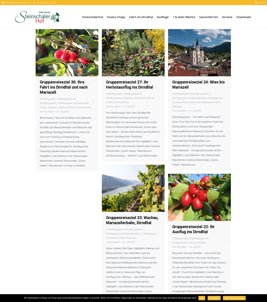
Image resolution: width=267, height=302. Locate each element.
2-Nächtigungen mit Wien (208, 102)
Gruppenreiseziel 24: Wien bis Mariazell (198, 85)
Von (47, 111)
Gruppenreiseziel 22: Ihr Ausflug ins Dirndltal (193, 229)
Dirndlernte (139, 98)
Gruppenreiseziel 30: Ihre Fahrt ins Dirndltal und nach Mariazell (64, 87)
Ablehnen (214, 298)
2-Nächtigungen (48, 99)
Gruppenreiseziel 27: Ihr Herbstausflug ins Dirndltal (129, 85)
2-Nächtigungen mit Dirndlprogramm (190, 93)
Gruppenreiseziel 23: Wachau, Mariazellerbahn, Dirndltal (132, 220)
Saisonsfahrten (121, 102)
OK (201, 298)
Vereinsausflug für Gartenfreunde (74, 107)
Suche (262, 2)
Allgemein (52, 107)
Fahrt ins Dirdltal (197, 242)
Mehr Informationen (234, 298)
